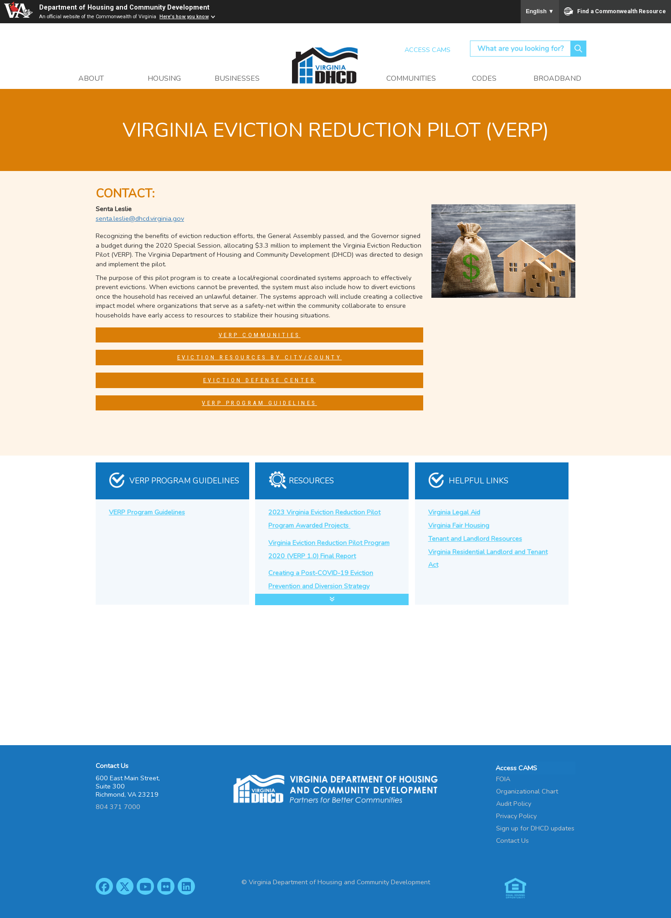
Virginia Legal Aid (454, 512)
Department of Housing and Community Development (124, 7)
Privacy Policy (516, 815)
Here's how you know (184, 17)
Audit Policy (513, 803)
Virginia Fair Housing (458, 525)
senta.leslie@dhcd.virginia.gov (140, 218)
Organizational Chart (527, 790)
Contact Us (512, 840)
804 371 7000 (118, 806)
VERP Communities (260, 335)
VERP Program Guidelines (259, 402)
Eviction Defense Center (259, 380)
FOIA (503, 778)
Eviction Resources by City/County (259, 357)
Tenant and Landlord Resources (475, 538)
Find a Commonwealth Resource (615, 11)
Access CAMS (428, 49)
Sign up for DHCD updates (535, 827)
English (540, 11)
